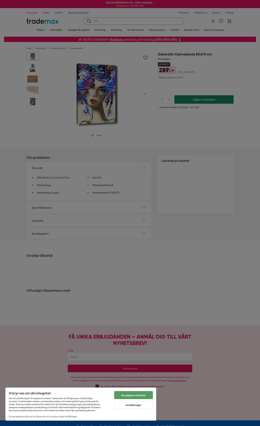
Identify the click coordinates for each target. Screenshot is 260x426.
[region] (80, 404)
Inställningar (133, 405)
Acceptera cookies (133, 395)
